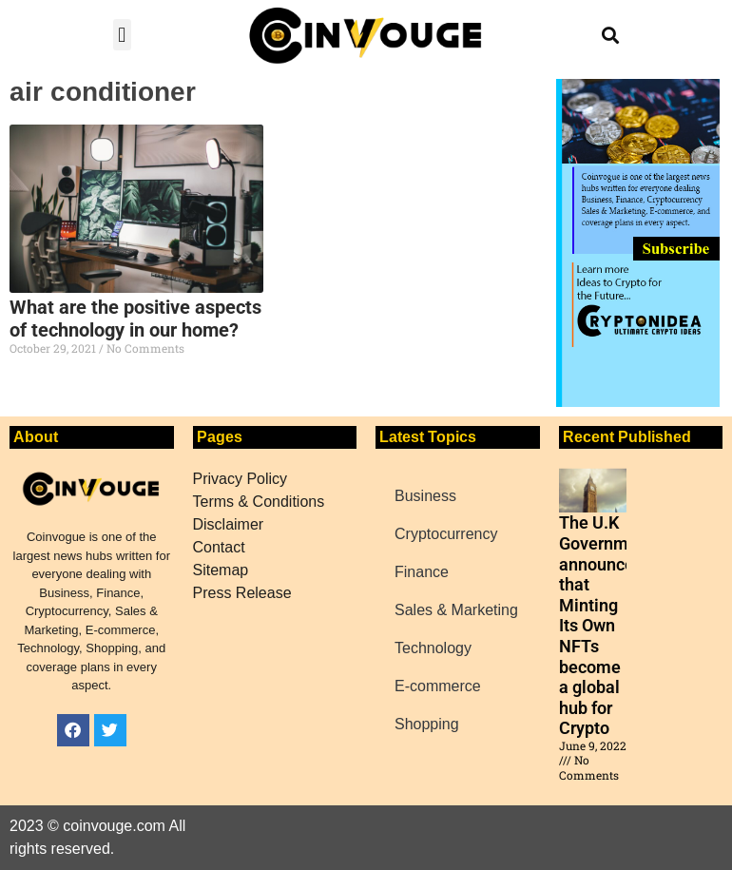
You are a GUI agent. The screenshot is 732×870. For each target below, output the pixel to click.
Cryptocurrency (446, 534)
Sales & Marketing (456, 610)
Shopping (427, 724)
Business (425, 496)
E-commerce (438, 686)
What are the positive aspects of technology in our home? (135, 318)
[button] (122, 34)
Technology (433, 648)
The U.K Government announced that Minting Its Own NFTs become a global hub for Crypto (606, 625)
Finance (422, 572)
